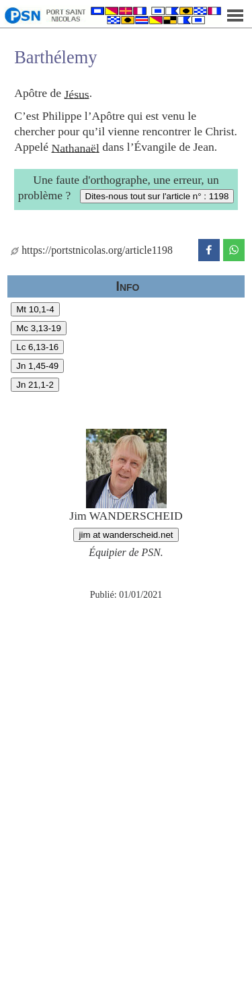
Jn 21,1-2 (35, 385)
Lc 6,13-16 (37, 347)
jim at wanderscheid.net (126, 535)
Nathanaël (75, 147)
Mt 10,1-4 (35, 309)
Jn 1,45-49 (37, 366)
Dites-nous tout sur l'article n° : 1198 (157, 196)
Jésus (77, 93)
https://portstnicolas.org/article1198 (92, 250)
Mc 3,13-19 (38, 328)
